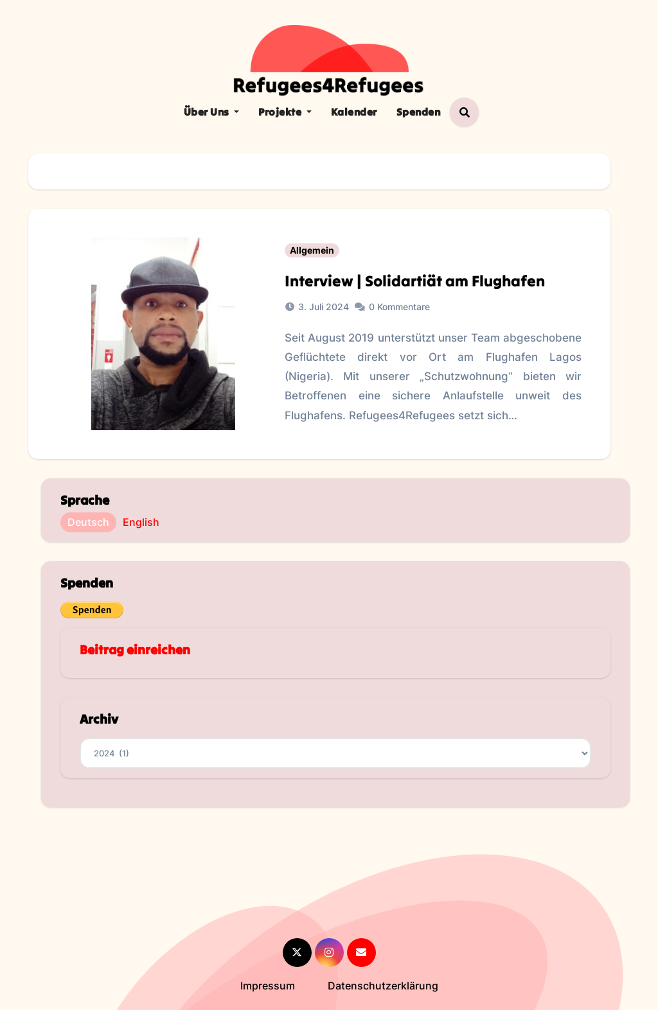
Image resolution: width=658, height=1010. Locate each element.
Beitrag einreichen (135, 649)
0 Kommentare (399, 306)
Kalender (354, 111)
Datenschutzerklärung (383, 985)
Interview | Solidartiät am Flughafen (415, 281)
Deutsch (88, 522)
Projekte (285, 111)
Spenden (418, 111)
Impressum (267, 985)
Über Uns (212, 111)
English (141, 522)
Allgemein (312, 250)
